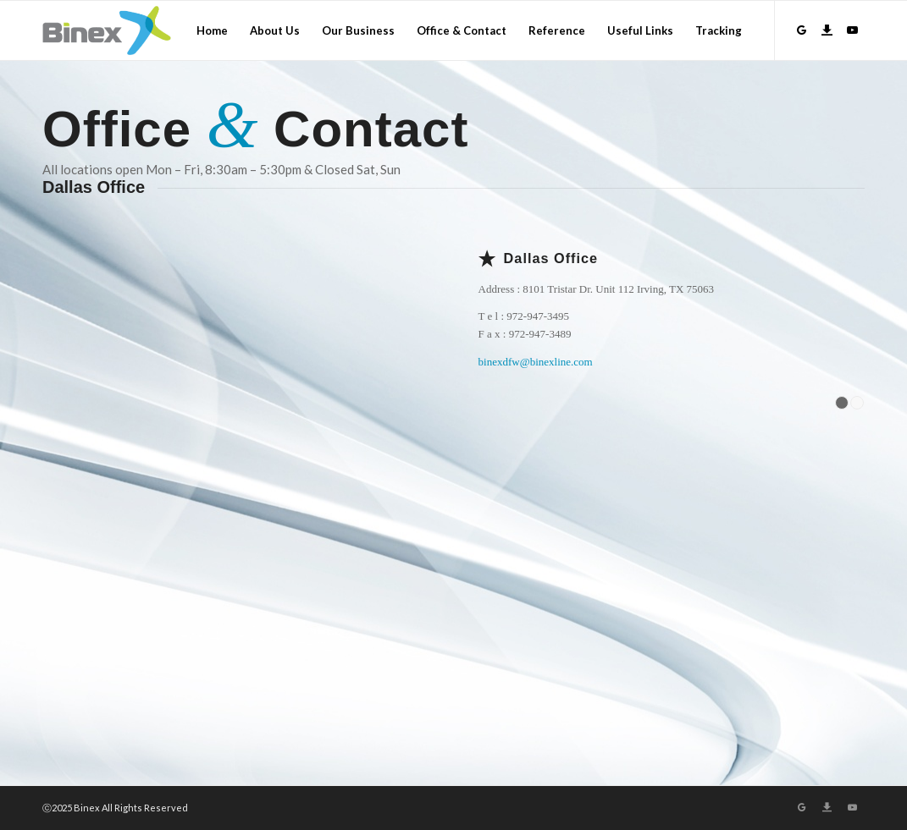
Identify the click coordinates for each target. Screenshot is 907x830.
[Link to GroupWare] (801, 29)
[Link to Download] (826, 29)
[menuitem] (212, 30)
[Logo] (106, 30)
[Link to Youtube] (852, 29)
